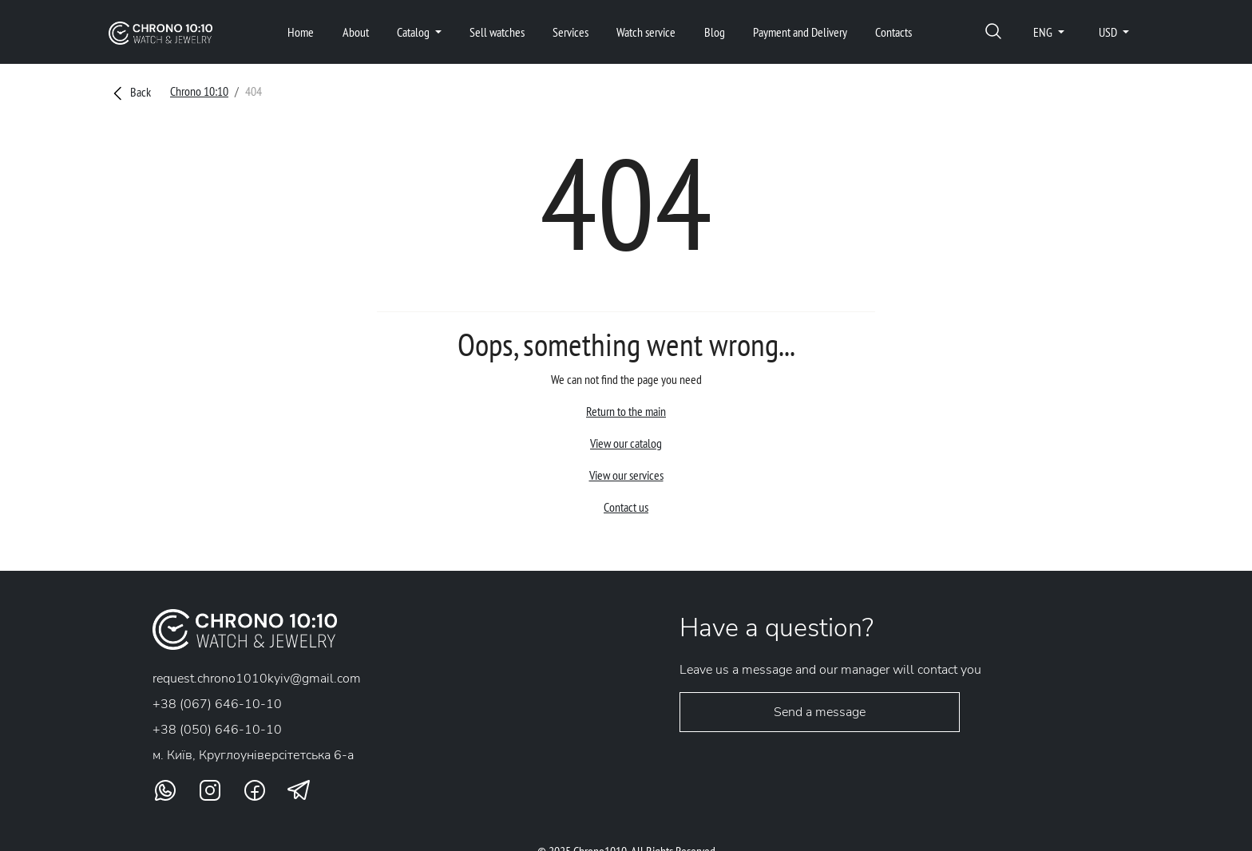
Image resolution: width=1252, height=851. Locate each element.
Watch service (646, 32)
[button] (993, 32)
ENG (1044, 32)
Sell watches (497, 32)
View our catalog (626, 443)
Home (300, 32)
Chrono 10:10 (199, 91)
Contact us (626, 507)
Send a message (820, 712)
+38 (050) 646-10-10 (217, 729)
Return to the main (626, 411)
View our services (626, 475)
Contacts (893, 32)
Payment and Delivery (800, 32)
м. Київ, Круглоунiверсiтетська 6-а (253, 755)
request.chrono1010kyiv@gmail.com (257, 678)
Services (570, 32)
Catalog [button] (414, 32)
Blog (714, 32)
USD (1109, 32)
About (356, 32)
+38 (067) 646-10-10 (217, 704)
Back (130, 92)
